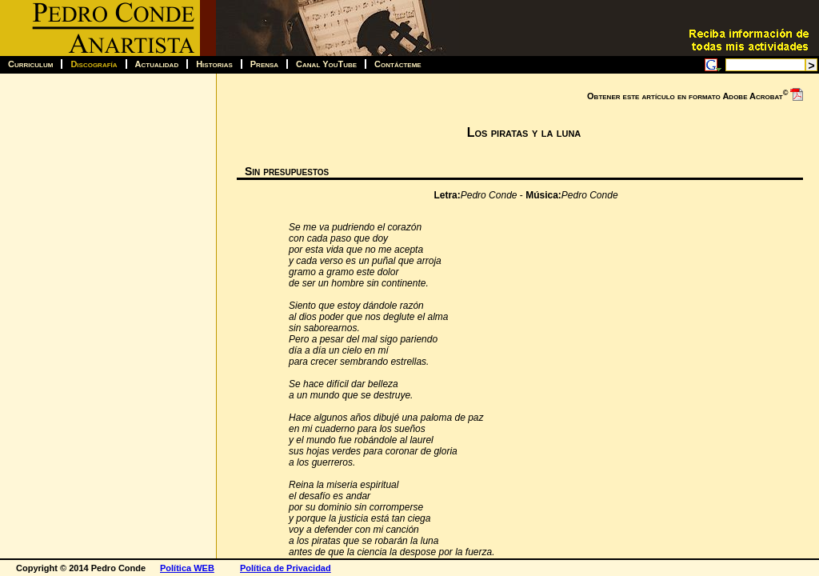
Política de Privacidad (285, 568)
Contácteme (397, 64)
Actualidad (157, 64)
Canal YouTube (326, 64)
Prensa (264, 64)
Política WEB (187, 568)
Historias (214, 64)
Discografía (93, 64)
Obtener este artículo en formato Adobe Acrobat (695, 94)
